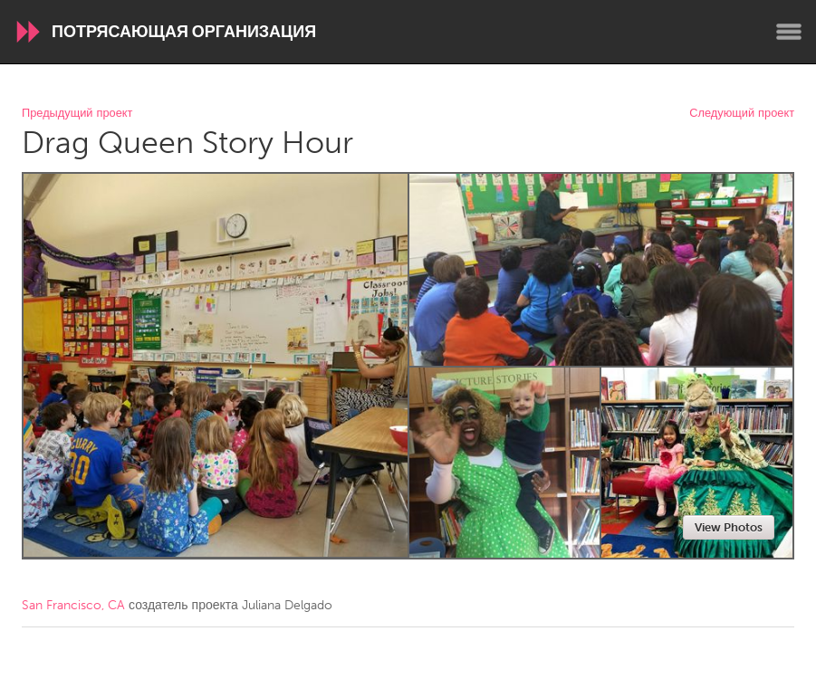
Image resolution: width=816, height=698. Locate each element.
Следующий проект (741, 114)
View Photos (729, 527)
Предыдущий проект (77, 114)
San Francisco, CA (73, 605)
